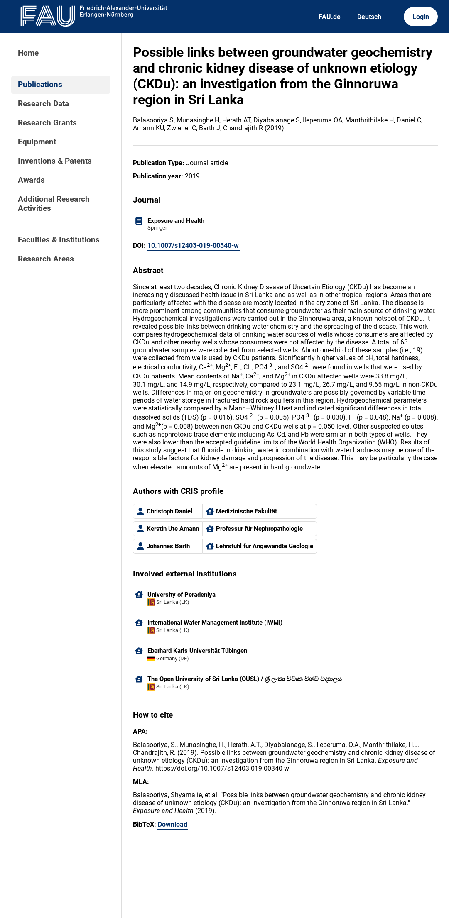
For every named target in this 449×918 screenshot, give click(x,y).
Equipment (37, 141)
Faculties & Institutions (59, 239)
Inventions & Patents (55, 161)
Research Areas (46, 259)
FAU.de (330, 17)
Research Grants (47, 122)
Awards (31, 180)
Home (28, 53)
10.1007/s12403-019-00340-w (193, 245)
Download (172, 824)
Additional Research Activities (54, 204)
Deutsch (369, 17)
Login (420, 17)
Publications (40, 84)
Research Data (43, 103)
